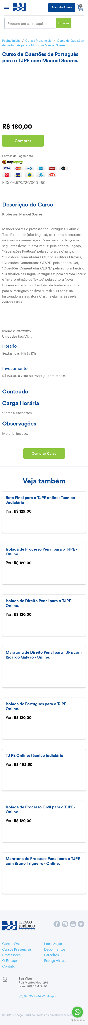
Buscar (63, 22)
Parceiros (51, 954)
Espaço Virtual (55, 960)
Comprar (23, 140)
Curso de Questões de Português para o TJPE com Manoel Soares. (43, 42)
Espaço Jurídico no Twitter (81, 924)
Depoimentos (54, 948)
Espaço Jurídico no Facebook (56, 924)
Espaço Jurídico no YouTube (73, 924)
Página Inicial (11, 40)
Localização (53, 943)
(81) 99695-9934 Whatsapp (37, 995)
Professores (11, 954)
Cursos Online (13, 943)
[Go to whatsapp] (77, 1012)
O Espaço (9, 960)
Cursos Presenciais (38, 40)
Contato (8, 965)
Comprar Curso (44, 453)
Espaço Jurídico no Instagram (65, 924)
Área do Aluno (62, 7)
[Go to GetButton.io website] (78, 1020)
